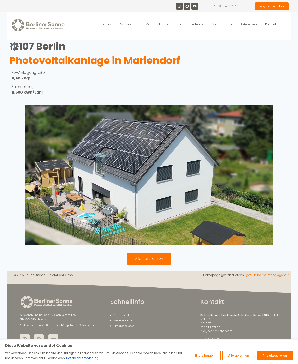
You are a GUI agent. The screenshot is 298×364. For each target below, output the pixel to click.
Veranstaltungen (158, 24)
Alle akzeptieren (275, 355)
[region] (149, 351)
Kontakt (270, 24)
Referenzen (249, 24)
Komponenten (191, 24)
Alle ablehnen (238, 355)
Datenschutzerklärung (81, 358)
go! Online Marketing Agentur (267, 275)
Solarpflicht (222, 24)
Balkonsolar (128, 24)
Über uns (105, 24)
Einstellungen (205, 355)
